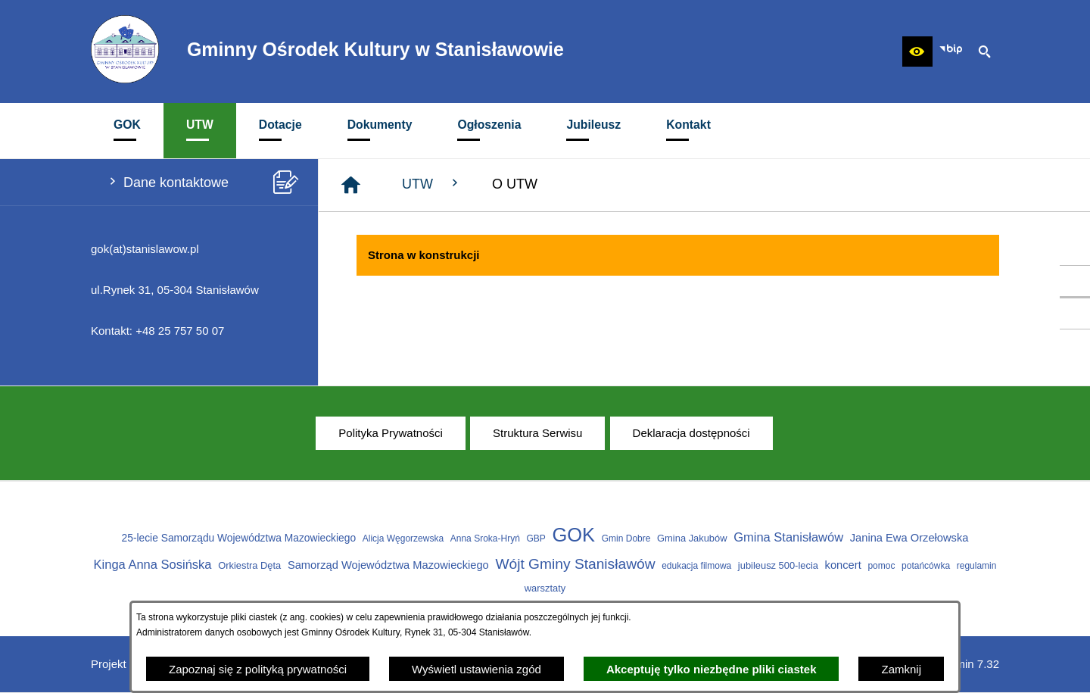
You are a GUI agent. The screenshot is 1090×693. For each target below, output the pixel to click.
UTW (432, 184)
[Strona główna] (351, 185)
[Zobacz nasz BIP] (951, 51)
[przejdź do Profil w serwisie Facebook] (1075, 281)
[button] (917, 51)
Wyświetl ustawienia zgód (476, 669)
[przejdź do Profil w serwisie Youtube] (1075, 313)
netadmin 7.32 (963, 663)
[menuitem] (127, 130)
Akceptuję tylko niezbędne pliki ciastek (711, 669)
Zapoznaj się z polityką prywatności (258, 669)
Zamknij (901, 669)
